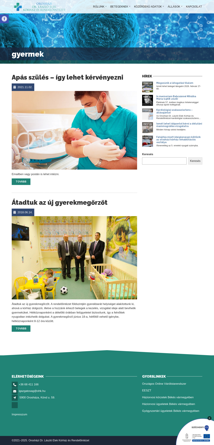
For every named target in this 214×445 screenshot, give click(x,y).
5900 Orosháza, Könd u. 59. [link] (37, 397)
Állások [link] (174, 6)
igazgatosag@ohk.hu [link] (32, 391)
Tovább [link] (21, 181)
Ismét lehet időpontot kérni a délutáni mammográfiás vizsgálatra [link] (179, 125)
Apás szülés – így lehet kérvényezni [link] (67, 77)
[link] (4, 18)
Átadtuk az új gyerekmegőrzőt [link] (60, 202)
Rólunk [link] (98, 6)
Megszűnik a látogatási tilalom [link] (174, 83)
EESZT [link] (146, 390)
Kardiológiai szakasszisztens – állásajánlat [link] (174, 111)
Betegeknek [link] (119, 6)
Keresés (147, 154)
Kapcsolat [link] (194, 6)
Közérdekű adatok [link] (148, 6)
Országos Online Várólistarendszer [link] (164, 383)
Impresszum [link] (19, 414)
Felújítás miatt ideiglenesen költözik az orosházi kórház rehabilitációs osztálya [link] (178, 140)
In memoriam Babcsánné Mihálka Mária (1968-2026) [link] (176, 97)
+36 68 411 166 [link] (29, 384)
